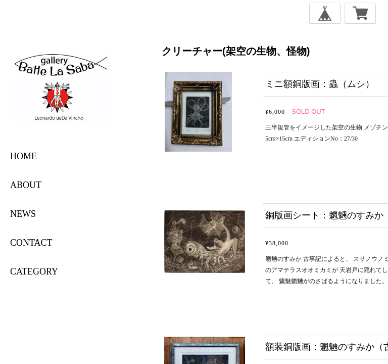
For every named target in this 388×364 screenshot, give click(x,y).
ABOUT (25, 185)
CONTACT (31, 243)
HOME (23, 156)
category (34, 271)
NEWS (23, 214)
